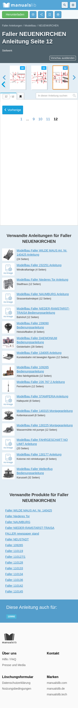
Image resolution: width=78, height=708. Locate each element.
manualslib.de (56, 688)
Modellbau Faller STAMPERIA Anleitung (42, 396)
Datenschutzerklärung (16, 682)
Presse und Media (14, 665)
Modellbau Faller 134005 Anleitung (39, 352)
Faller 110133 (14, 568)
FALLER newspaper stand (22, 533)
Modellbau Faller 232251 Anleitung (39, 265)
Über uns (9, 653)
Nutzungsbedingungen (16, 688)
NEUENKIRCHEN (48, 25)
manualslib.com (57, 682)
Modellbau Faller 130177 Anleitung (39, 454)
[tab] (8, 95)
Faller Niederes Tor (17, 516)
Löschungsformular (17, 677)
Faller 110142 (14, 585)
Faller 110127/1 (15, 556)
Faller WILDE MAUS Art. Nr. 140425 (28, 510)
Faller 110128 (14, 562)
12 (56, 173)
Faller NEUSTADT (17, 539)
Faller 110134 (14, 574)
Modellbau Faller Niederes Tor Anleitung (42, 279)
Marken (52, 677)
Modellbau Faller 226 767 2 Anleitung (41, 382)
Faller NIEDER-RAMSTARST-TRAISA (29, 527)
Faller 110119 (14, 551)
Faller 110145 (14, 591)
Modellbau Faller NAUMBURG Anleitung (43, 294)
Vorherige (12, 163)
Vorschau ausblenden (63, 58)
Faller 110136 (14, 580)
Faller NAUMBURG (17, 522)
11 (48, 173)
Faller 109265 (14, 545)
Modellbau (30, 25)
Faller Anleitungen (12, 25)
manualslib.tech (57, 694)
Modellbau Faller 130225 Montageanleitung (45, 425)
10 (40, 173)
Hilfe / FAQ (9, 659)
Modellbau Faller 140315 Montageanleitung (45, 410)
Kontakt (53, 653)
